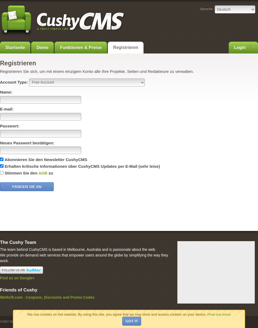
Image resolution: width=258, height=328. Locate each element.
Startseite (15, 47)
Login (244, 47)
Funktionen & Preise (81, 47)
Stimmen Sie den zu (29, 173)
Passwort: (9, 126)
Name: (6, 92)
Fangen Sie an (26, 186)
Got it (132, 321)
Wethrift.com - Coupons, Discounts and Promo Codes (47, 297)
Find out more (219, 314)
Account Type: (14, 82)
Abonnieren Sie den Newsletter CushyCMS (46, 159)
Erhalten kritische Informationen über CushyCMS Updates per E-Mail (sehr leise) (82, 166)
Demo (42, 47)
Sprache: (207, 9)
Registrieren (125, 47)
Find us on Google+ (17, 278)
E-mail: (6, 109)
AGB (43, 173)
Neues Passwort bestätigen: (27, 143)
